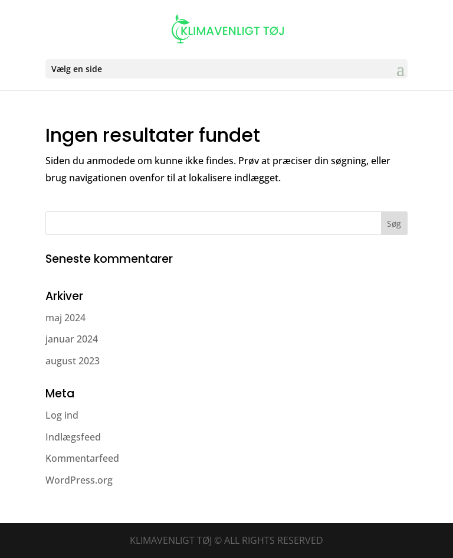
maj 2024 (65, 317)
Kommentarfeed (82, 458)
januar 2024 (71, 338)
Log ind (61, 415)
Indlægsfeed (73, 436)
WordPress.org (79, 480)
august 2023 (72, 360)
